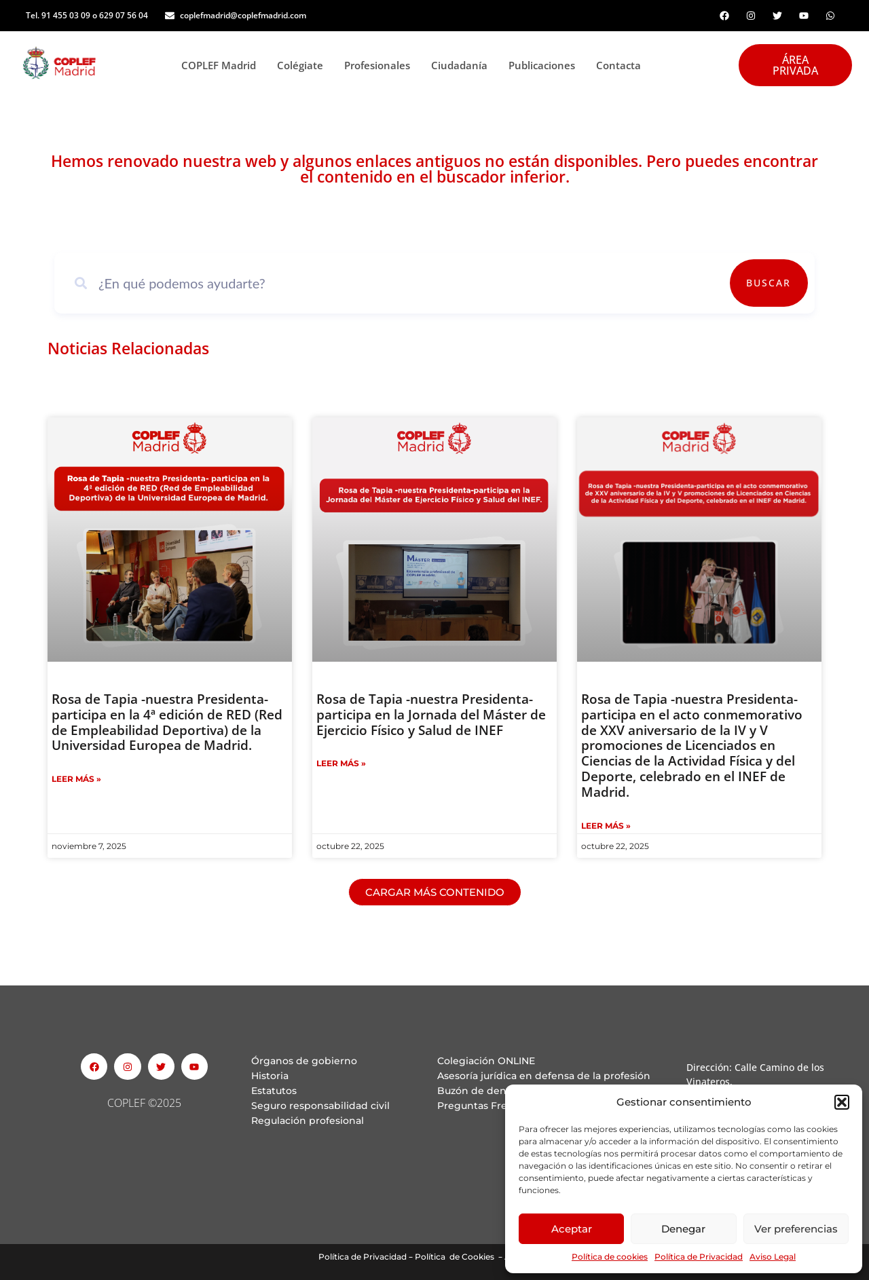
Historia (270, 1076)
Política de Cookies (454, 1256)
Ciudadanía (463, 65)
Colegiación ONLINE (486, 1061)
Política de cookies (610, 1256)
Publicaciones (546, 65)
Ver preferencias (796, 1228)
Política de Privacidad (698, 1256)
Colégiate (304, 65)
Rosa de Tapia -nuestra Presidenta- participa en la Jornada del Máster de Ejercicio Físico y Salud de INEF (431, 714)
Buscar (768, 282)
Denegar (683, 1228)
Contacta (618, 65)
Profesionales (381, 65)
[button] (842, 1102)
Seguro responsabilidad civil (320, 1105)
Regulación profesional (307, 1120)
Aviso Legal (773, 1256)
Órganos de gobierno (304, 1061)
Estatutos (274, 1091)
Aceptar (571, 1228)
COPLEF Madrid (222, 65)
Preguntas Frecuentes (492, 1105)
